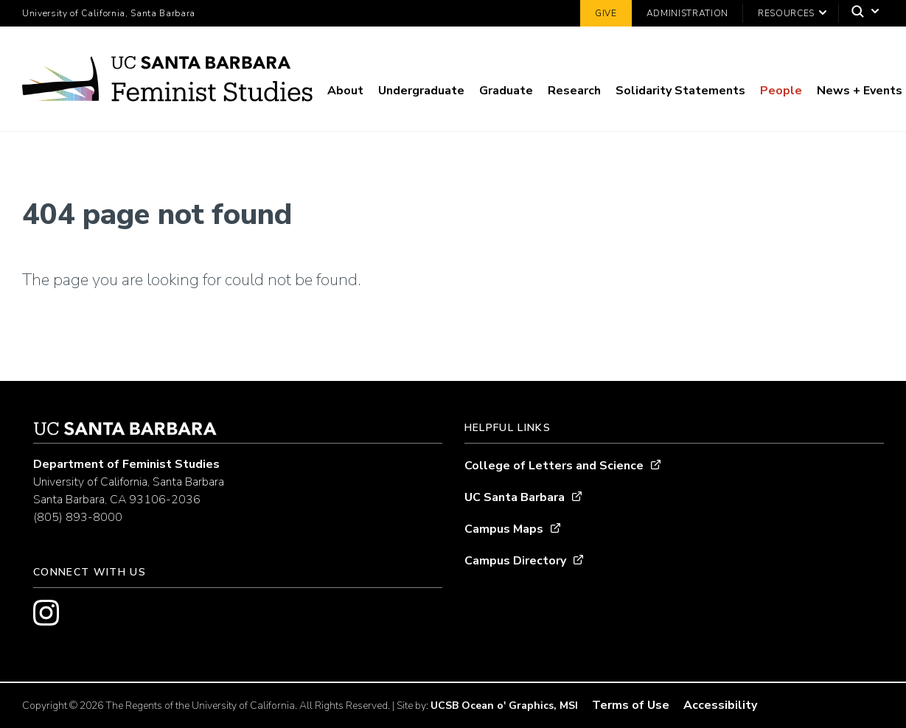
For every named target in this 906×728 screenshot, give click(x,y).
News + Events (859, 91)
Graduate (506, 91)
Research (574, 91)
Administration (687, 13)
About (345, 91)
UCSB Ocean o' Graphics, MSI (504, 706)
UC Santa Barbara (514, 497)
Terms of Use (630, 705)
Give (606, 13)
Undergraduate (421, 91)
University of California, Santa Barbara (108, 13)
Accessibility (720, 705)
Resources (786, 13)
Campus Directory (515, 561)
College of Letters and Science (554, 466)
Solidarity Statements (680, 91)
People (781, 91)
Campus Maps (503, 529)
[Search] (861, 13)
